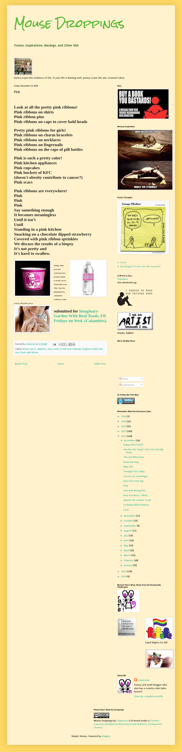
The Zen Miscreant (133, 457)
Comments (126, 385)
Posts (123, 378)
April (127, 550)
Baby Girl (128, 466)
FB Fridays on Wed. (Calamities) (80, 318)
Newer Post (21, 363)
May (126, 545)
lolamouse (122, 720)
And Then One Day (133, 481)
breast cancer (29, 349)
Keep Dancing (130, 462)
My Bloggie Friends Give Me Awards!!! (140, 266)
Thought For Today (134, 471)
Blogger (106, 736)
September (130, 525)
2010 (124, 576)
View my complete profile (148, 696)
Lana (125, 509)
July (126, 535)
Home (61, 363)
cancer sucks (53, 349)
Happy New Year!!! (133, 444)
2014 (124, 426)
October (129, 520)
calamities (41, 349)
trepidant (122, 279)
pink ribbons (32, 352)
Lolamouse (144, 680)
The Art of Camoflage (135, 476)
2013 (124, 431)
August (128, 530)
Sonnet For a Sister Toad (137, 500)
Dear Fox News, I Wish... (136, 495)
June (127, 540)
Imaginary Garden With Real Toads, (76, 313)
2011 (124, 571)
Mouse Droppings (69, 23)
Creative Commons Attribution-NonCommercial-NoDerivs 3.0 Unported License (128, 724)
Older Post (100, 363)
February (129, 560)
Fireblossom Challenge (70, 349)
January (128, 565)
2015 (124, 421)
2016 (124, 416)
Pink (125, 485)
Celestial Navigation (134, 490)
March (127, 555)
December (130, 440)
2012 (124, 436)
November (130, 515)
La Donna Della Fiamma (136, 504)
